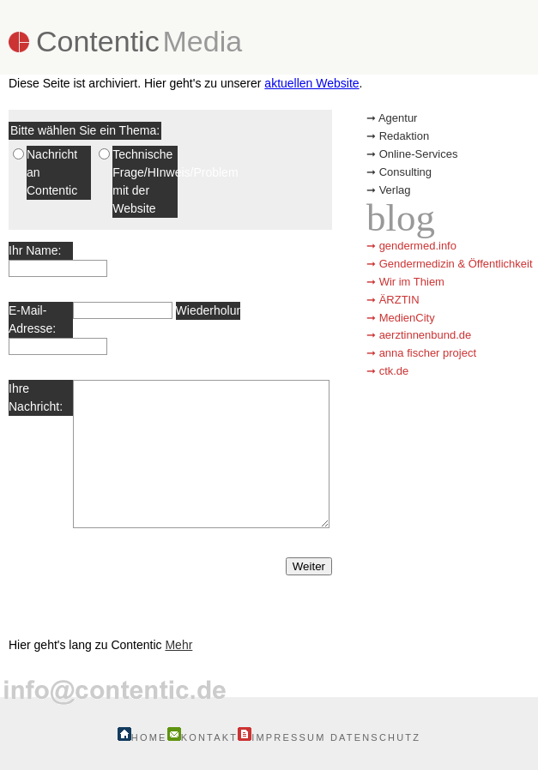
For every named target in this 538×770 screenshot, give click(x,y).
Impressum (281, 737)
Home (142, 737)
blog (400, 218)
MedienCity (407, 317)
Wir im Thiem (411, 281)
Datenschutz (375, 737)
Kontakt (203, 737)
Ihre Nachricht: (36, 397)
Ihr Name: (35, 250)
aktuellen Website (311, 83)
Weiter (309, 566)
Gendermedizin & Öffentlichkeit (456, 263)
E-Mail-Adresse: (32, 319)
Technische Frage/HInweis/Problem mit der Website (144, 181)
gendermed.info (417, 245)
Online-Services (418, 153)
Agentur (398, 117)
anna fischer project (427, 352)
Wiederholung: (208, 310)
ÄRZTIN (399, 299)
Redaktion (404, 135)
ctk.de (394, 370)
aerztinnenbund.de (425, 334)
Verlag (395, 189)
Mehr (178, 645)
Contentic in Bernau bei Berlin (133, 616)
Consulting (405, 171)
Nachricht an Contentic (52, 172)
